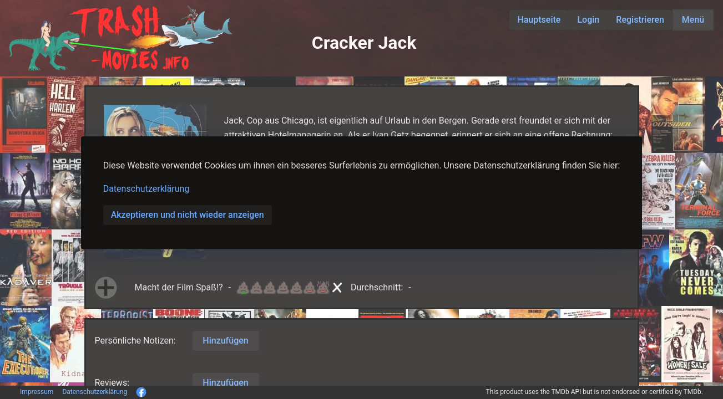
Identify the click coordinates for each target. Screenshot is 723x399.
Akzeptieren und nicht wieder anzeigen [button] (187, 214)
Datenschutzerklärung (146, 188)
